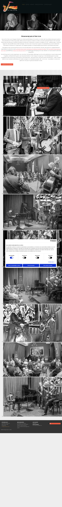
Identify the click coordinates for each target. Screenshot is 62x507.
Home (23, 4)
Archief (32, 4)
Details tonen (51, 261)
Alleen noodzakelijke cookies (14, 265)
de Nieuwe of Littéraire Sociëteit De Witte (36, 49)
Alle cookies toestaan (47, 265)
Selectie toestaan (31, 265)
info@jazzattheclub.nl (5, 426)
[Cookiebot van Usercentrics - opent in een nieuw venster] (51, 241)
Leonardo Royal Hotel (21, 49)
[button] (7, 64)
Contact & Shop (48, 4)
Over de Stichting (39, 4)
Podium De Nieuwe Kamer (19, 50)
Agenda (27, 4)
